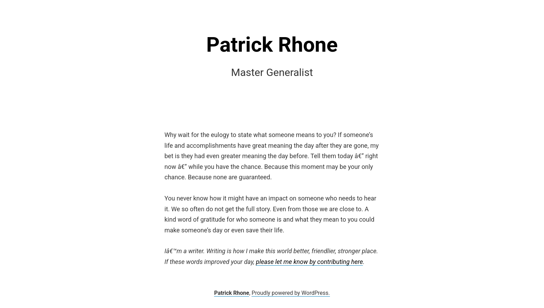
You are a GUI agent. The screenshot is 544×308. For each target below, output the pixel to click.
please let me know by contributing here (309, 261)
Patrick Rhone (272, 44)
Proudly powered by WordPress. (291, 293)
